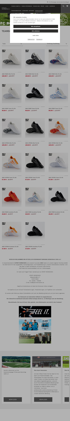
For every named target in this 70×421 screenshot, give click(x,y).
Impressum (39, 39)
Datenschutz (31, 39)
